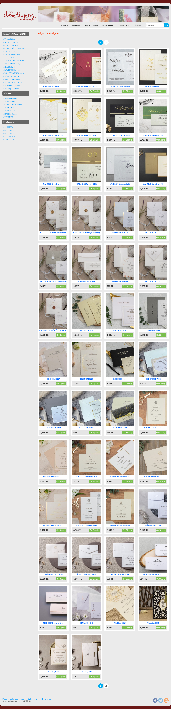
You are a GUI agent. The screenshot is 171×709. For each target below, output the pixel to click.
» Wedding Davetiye (11, 88)
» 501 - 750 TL (8, 133)
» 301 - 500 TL (8, 130)
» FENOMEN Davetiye (12, 64)
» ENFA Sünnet (9, 111)
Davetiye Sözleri (91, 25)
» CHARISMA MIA (11, 45)
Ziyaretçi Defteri (124, 25)
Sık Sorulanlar (108, 25)
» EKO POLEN (9, 51)
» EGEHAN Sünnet (10, 108)
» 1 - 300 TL (8, 127)
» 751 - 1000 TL (9, 136)
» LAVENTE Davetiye (11, 70)
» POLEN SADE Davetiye (13, 82)
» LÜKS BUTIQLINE (11, 76)
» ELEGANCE (8, 58)
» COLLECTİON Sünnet (12, 105)
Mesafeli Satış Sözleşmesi (13, 699)
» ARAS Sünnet (9, 102)
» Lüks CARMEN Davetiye (13, 73)
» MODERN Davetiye (11, 79)
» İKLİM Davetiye (10, 67)
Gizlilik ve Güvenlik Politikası (39, 699)
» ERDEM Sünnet (10, 114)
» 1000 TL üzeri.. (9, 139)
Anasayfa (64, 25)
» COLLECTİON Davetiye (13, 48)
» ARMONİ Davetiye (11, 42)
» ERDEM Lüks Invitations (13, 61)
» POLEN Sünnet (9, 117)
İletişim (138, 25)
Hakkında (76, 25)
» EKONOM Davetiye (11, 54)
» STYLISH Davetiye (11, 85)
